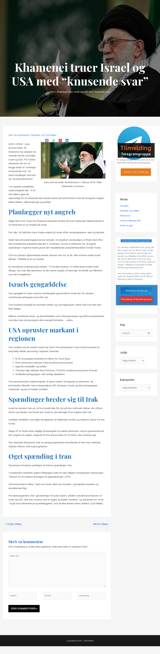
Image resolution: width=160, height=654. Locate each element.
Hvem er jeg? (126, 225)
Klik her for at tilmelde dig (136, 172)
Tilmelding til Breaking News (136, 299)
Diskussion (125, 215)
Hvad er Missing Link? (130, 220)
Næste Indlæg (102, 524)
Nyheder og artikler (129, 210)
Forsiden (124, 205)
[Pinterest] (60, 140)
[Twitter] (53, 140)
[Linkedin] (66, 140)
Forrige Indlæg (12, 524)
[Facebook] (46, 140)
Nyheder (35, 135)
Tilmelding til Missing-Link (136, 291)
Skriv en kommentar (19, 135)
